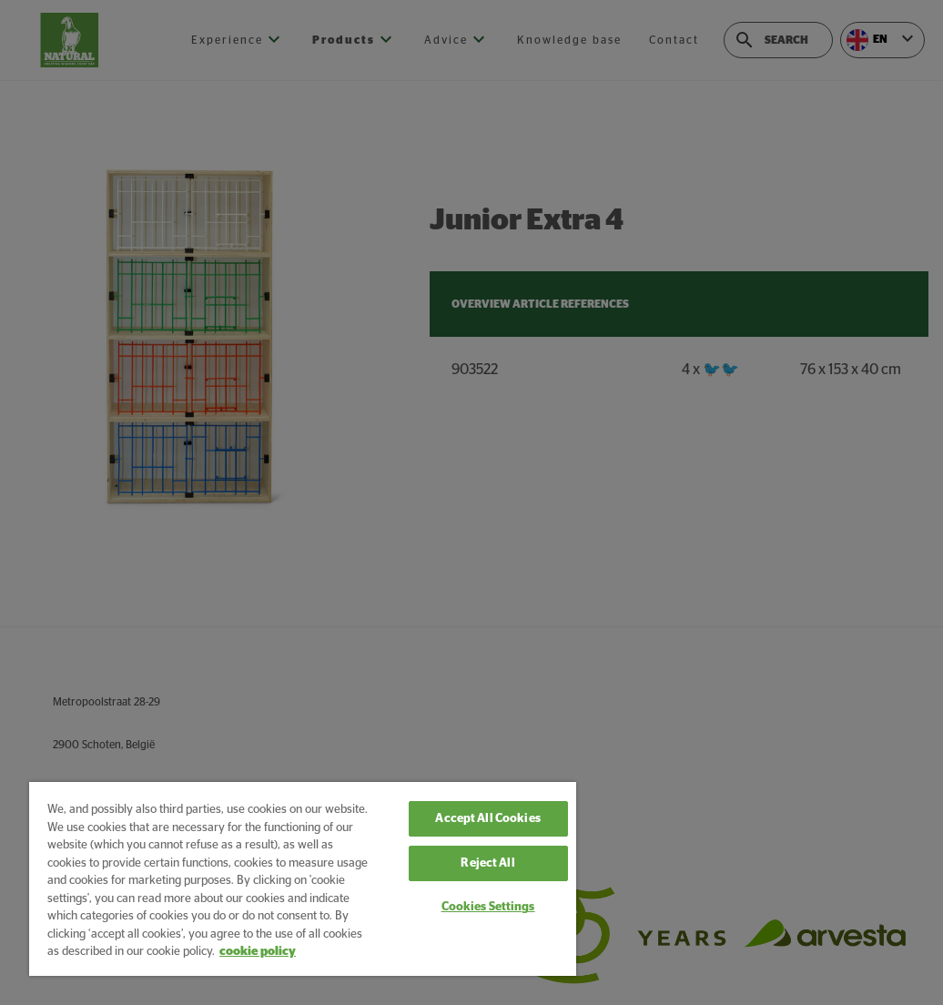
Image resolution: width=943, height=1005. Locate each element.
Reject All (487, 863)
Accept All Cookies (487, 819)
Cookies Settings (488, 907)
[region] (302, 879)
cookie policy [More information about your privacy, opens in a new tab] (257, 952)
